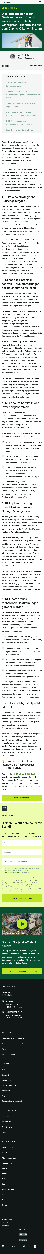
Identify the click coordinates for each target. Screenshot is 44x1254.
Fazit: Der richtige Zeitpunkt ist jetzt (21, 130)
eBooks (5, 1174)
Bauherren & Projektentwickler (13, 1044)
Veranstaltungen (8, 1122)
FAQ (3, 1194)
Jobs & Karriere (7, 1127)
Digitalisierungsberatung (11, 1153)
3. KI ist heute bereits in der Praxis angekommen (20, 105)
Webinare (5, 1179)
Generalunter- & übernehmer (13, 1039)
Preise (4, 1168)
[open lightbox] (22, 924)
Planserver (6, 1091)
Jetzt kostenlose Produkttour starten (22, 971)
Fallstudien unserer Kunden (12, 1054)
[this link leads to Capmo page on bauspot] (35, 1246)
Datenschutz (7, 1222)
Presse (4, 1132)
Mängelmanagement (10, 1085)
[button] (40, 2)
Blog (3, 1184)
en (24, 1229)
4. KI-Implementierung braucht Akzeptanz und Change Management (22, 113)
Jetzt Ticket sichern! (22, 798)
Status (4, 1205)
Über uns (5, 1116)
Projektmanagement (9, 1096)
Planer (4, 1049)
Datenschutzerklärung (12, 872)
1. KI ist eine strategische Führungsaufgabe (16, 84)
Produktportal (7, 1163)
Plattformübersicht (9, 1070)
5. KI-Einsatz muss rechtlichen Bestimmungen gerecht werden (19, 122)
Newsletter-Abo (8, 1189)
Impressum (6, 1225)
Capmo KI (5, 1075)
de (20, 1229)
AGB (3, 1200)
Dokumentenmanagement (12, 1101)
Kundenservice (7, 1148)
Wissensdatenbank (9, 1158)
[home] (7, 2)
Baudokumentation (9, 1080)
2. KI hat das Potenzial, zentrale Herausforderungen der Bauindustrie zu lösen (23, 94)
